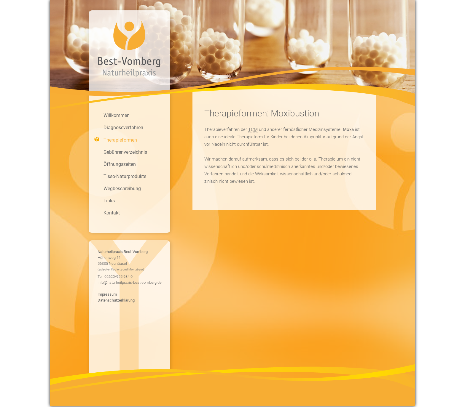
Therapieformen (120, 140)
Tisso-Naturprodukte (124, 176)
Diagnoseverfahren (123, 127)
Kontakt (111, 213)
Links (109, 201)
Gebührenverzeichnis (125, 152)
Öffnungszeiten (119, 164)
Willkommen (116, 115)
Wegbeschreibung (122, 188)
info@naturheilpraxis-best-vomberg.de (130, 282)
